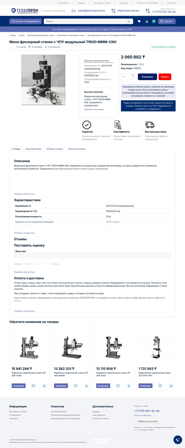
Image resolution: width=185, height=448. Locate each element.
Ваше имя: (21, 251)
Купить (165, 76)
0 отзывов (21, 47)
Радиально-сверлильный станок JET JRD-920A (113, 374)
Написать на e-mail (147, 421)
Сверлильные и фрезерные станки (71, 35)
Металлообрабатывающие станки (40, 35)
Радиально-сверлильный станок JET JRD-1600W (71, 374)
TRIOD (141, 64)
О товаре (16, 149)
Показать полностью (24, 194)
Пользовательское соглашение (65, 418)
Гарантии (124, 3)
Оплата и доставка (77, 149)
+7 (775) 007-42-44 (147, 410)
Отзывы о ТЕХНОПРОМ (147, 3)
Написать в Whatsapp (142, 415)
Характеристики (33, 149)
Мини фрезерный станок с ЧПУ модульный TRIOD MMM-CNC (112, 35)
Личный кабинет (58, 411)
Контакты (171, 3)
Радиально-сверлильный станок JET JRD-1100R (29, 374)
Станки (21, 35)
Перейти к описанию (94, 109)
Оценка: (18, 264)
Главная (12, 35)
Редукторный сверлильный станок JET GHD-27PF (155, 374)
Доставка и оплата (102, 3)
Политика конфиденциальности (66, 415)
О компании (63, 3)
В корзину (147, 76)
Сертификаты (98, 415)
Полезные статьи (100, 418)
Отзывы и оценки (54, 149)
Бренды (81, 3)
